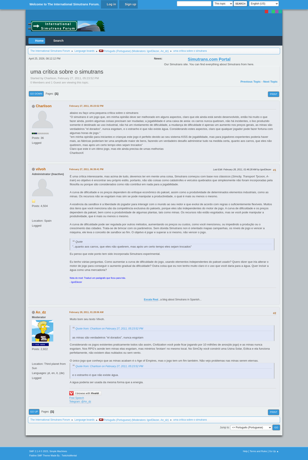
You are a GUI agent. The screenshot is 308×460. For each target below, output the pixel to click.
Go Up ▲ (274, 451)
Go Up (34, 411)
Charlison (44, 106)
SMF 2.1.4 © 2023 (38, 451)
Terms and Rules (258, 451)
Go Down (36, 93)
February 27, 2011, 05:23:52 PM (86, 106)
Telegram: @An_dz (80, 401)
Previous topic (250, 81)
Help (245, 451)
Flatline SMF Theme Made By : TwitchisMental (53, 455)
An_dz (164, 51)
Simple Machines (58, 451)
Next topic (270, 81)
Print (273, 94)
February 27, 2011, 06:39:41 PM (86, 169)
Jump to (224, 427)
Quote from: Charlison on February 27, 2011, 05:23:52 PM (109, 328)
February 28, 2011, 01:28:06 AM (86, 312)
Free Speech (76, 397)
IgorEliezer (153, 51)
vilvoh (41, 169)
